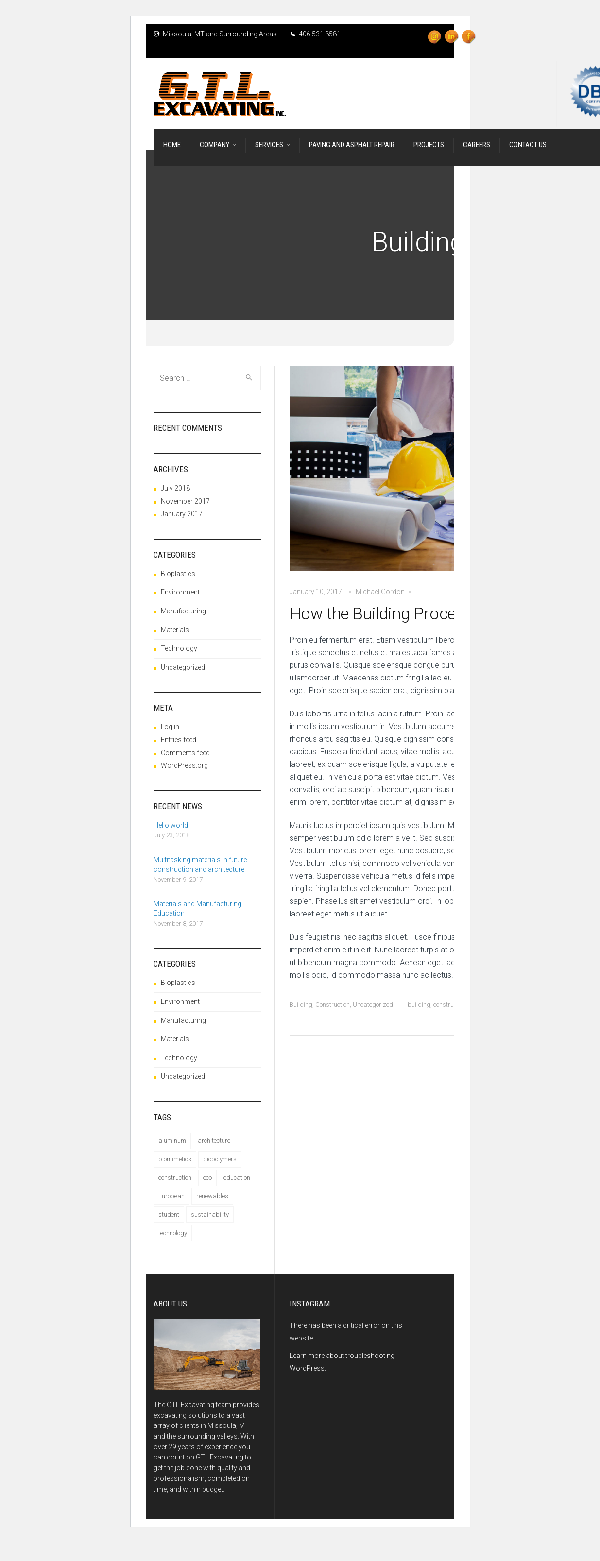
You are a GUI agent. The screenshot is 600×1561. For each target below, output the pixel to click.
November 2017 (185, 501)
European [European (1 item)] (171, 1196)
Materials (175, 630)
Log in (170, 726)
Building (301, 1004)
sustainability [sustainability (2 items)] (210, 1214)
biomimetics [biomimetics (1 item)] (174, 1159)
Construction (332, 1004)
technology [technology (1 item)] (172, 1233)
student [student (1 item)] (168, 1214)
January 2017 (182, 514)
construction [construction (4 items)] (174, 1177)
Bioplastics (178, 573)
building (419, 1004)
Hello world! (171, 825)
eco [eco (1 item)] (207, 1177)
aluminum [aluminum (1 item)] (172, 1140)
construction (449, 1004)
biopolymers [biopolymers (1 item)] (220, 1159)
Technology (179, 648)
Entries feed (178, 740)
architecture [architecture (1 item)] (214, 1140)
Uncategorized (373, 1004)
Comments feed (185, 753)
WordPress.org (184, 765)
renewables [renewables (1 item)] (212, 1196)
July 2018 (175, 488)
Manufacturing (183, 611)
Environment (180, 592)
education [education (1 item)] (236, 1177)
